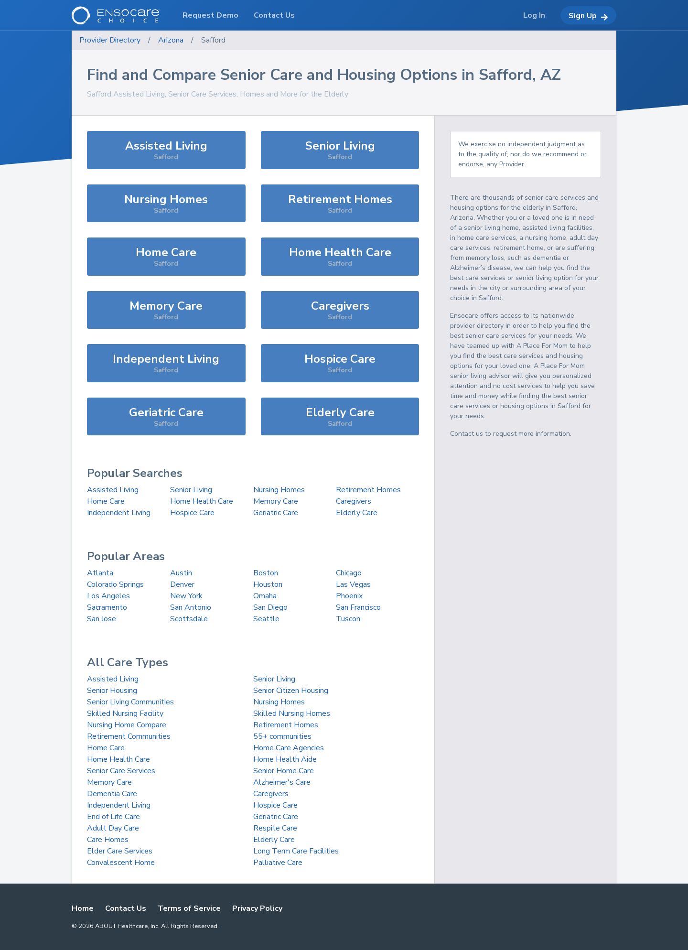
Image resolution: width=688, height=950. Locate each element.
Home (83, 908)
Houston (267, 584)
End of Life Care (113, 816)
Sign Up (588, 16)
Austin (181, 573)
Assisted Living (113, 490)
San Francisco (358, 607)
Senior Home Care (283, 771)
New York (186, 596)
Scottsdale (189, 619)
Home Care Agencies (288, 748)
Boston (265, 573)
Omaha (265, 596)
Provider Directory (109, 40)
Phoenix (349, 596)
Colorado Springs (115, 584)
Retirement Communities (129, 736)
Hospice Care (192, 512)
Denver (182, 584)
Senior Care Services (121, 771)
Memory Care (275, 501)
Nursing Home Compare (126, 725)
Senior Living (191, 490)
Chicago (349, 573)
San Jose (101, 619)
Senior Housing (112, 690)
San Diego (270, 607)
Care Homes (108, 839)
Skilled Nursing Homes (291, 713)
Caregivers (353, 501)
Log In (534, 15)
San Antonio (190, 607)
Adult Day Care (113, 828)
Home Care (106, 501)
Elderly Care (356, 512)
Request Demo (210, 15)
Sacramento (107, 607)
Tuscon (348, 619)
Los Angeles (108, 596)
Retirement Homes (368, 490)
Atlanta (100, 573)
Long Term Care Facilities (296, 851)
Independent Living (118, 512)
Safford (213, 40)
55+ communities (282, 736)
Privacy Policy (257, 908)
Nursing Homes (279, 490)
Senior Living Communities (130, 702)
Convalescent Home (121, 862)
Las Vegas (353, 584)
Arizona (170, 40)
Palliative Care (277, 862)
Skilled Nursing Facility (125, 713)
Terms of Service (189, 908)
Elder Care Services (119, 851)
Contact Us (125, 908)
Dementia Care (112, 793)
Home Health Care (201, 501)
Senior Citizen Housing (290, 690)
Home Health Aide (285, 759)
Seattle (266, 619)
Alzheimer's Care (282, 782)
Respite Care (275, 828)
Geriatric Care (275, 512)
